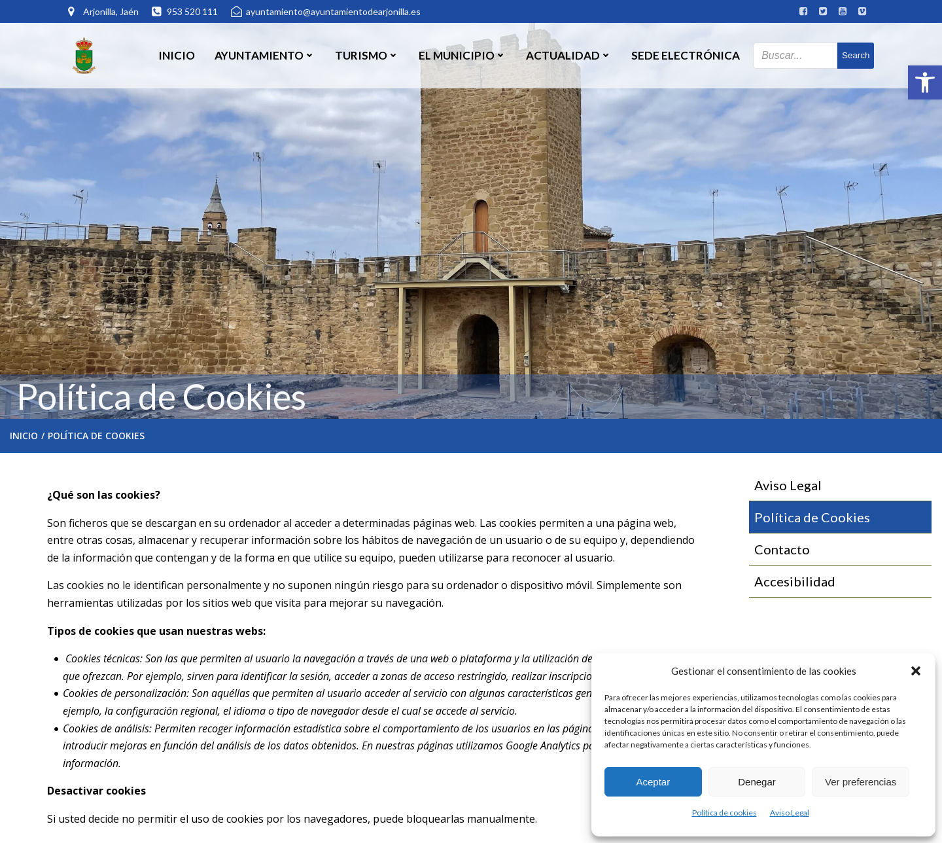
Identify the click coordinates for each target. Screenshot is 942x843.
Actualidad (569, 55)
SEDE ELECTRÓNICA (685, 55)
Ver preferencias (860, 781)
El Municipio (462, 55)
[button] (925, 82)
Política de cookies (724, 812)
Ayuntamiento (265, 55)
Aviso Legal (789, 812)
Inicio (176, 55)
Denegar (757, 781)
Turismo (367, 55)
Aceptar (653, 781)
